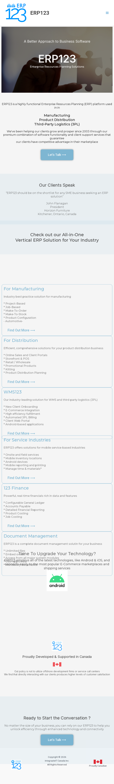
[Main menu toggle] (107, 12)
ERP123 (39, 13)
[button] (21, 529)
